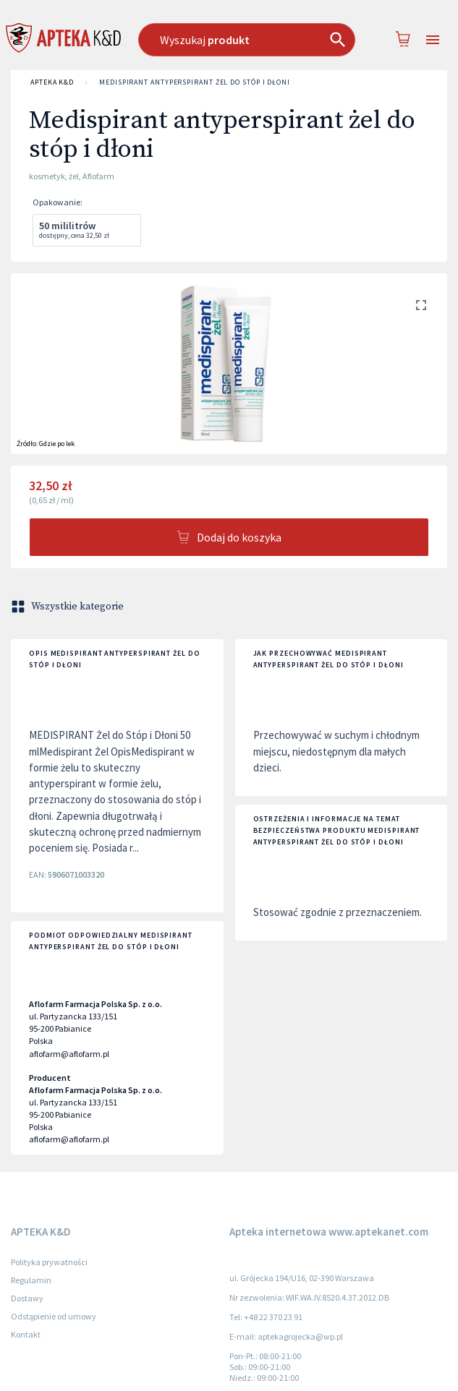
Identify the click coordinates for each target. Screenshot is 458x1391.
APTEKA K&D (52, 82)
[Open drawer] (432, 40)
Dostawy (27, 1298)
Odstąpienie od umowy (53, 1316)
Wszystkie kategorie (68, 606)
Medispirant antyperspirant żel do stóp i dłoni (194, 82)
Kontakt (26, 1334)
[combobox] (246, 39)
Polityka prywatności (49, 1262)
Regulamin (31, 1280)
